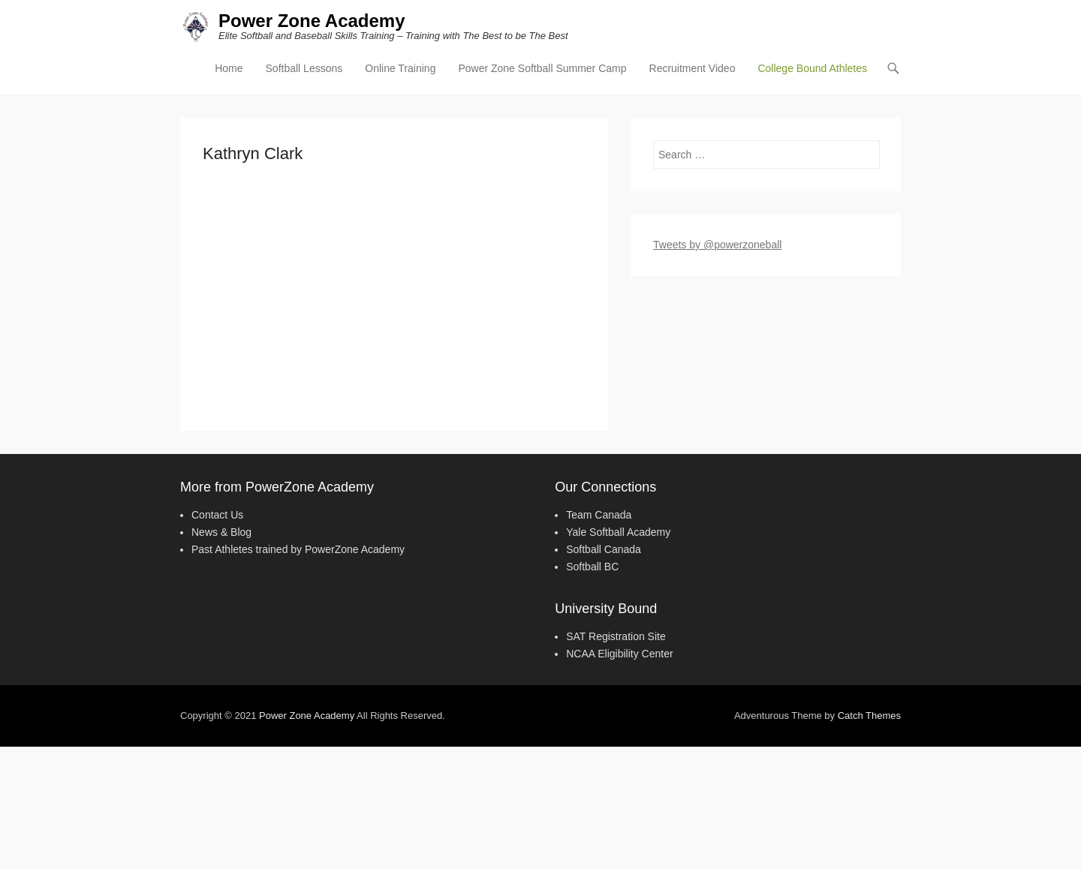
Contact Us (217, 515)
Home (228, 68)
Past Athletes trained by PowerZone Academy (298, 549)
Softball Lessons (304, 68)
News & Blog (221, 532)
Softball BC (592, 567)
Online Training (400, 68)
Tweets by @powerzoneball (717, 245)
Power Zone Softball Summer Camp (542, 68)
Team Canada (598, 515)
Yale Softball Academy (618, 532)
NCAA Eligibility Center (619, 654)
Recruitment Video (692, 68)
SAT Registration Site (616, 636)
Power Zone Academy (311, 21)
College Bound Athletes (812, 68)
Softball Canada (603, 549)
